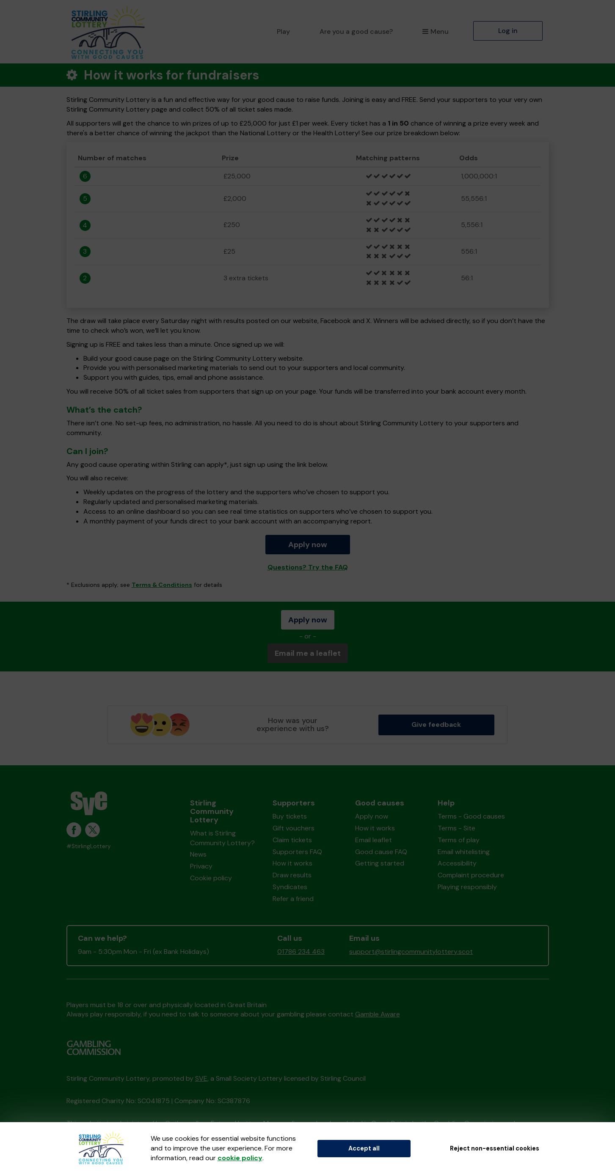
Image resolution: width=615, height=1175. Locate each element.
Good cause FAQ (381, 851)
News (198, 854)
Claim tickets (292, 839)
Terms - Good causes (471, 816)
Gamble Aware (377, 1014)
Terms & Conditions (162, 585)
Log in (508, 30)
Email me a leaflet (308, 653)
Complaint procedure (471, 875)
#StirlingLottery (88, 846)
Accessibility (457, 863)
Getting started (379, 863)
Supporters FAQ (297, 851)
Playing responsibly (467, 886)
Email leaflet (373, 839)
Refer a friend (293, 898)
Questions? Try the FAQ (308, 567)
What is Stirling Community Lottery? (222, 838)
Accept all (364, 1148)
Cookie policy (211, 878)
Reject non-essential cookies (494, 1148)
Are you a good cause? (356, 31)
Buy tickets (290, 816)
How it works (292, 863)
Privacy (201, 866)
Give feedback (436, 724)
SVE (201, 1078)
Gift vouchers (293, 828)
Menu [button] (435, 31)
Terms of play (459, 839)
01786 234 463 (301, 951)
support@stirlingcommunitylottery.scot (411, 951)
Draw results (292, 875)
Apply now (307, 545)
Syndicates (290, 886)
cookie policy (240, 1157)
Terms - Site (456, 828)
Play (283, 31)
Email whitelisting (464, 851)
